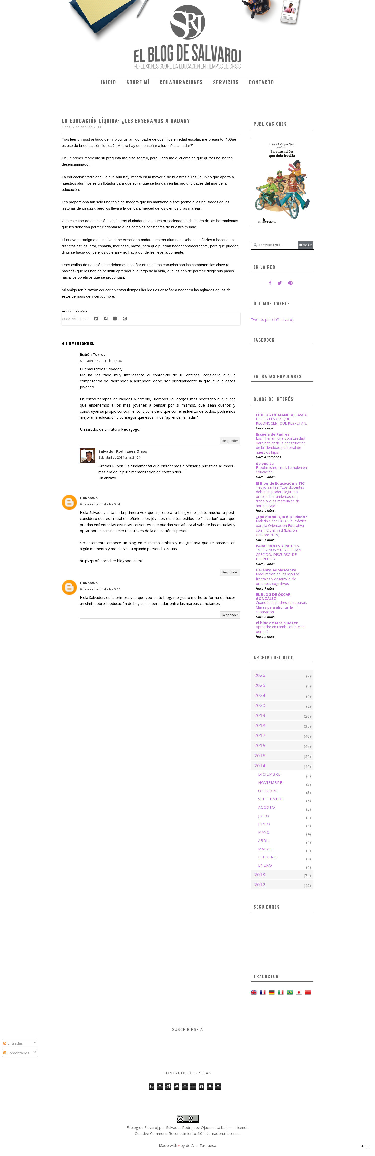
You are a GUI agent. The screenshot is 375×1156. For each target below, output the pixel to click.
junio (264, 823)
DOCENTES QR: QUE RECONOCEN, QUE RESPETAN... (282, 421)
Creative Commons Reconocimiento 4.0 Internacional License (187, 1133)
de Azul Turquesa (201, 1145)
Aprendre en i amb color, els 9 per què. (280, 629)
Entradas (13, 1043)
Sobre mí (138, 82)
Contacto (261, 82)
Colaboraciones (181, 82)
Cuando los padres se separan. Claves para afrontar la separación (281, 607)
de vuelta (265, 463)
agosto (266, 807)
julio (263, 815)
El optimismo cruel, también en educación (281, 470)
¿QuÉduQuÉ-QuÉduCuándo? (281, 516)
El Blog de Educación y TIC (280, 483)
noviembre (270, 782)
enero (265, 865)
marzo (265, 848)
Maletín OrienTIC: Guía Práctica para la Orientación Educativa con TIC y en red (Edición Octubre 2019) (281, 527)
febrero (267, 856)
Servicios (226, 82)
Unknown (89, 497)
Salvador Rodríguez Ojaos (122, 451)
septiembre (271, 798)
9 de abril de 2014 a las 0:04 (100, 504)
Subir (365, 1146)
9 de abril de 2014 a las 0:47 (100, 589)
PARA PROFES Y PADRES (277, 545)
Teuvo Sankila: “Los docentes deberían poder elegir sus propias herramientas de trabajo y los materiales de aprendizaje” (280, 496)
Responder (230, 441)
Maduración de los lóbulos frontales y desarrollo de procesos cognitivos (278, 579)
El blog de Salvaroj (142, 1127)
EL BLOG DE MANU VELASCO (282, 414)
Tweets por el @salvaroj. (272, 319)
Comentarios (16, 1052)
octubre (268, 790)
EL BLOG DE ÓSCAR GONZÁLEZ (273, 596)
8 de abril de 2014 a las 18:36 (101, 361)
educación (76, 312)
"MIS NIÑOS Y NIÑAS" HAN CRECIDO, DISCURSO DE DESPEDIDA (278, 554)
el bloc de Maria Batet (277, 622)
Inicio (108, 82)
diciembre (269, 774)
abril (264, 840)
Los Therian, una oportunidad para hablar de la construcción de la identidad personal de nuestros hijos (281, 445)
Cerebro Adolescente (276, 569)
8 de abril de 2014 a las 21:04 (119, 457)
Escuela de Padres (272, 434)
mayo (264, 832)
